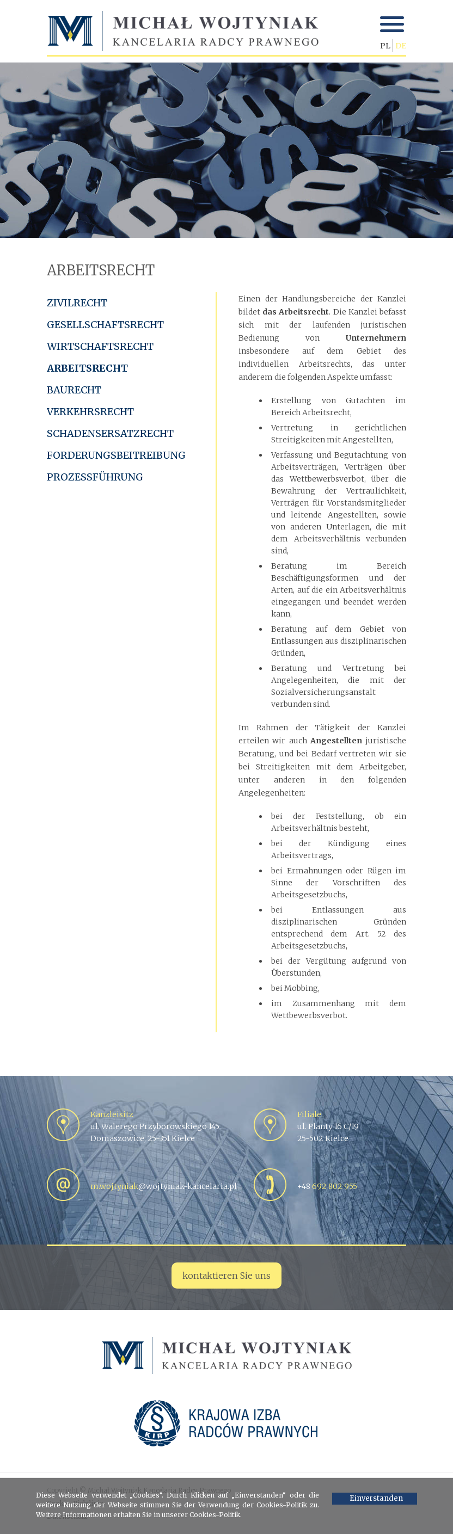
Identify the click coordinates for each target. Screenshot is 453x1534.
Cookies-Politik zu (286, 1505)
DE (400, 46)
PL (385, 46)
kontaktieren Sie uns (226, 1275)
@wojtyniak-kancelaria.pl (163, 1186)
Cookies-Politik (214, 1515)
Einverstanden (376, 1498)
